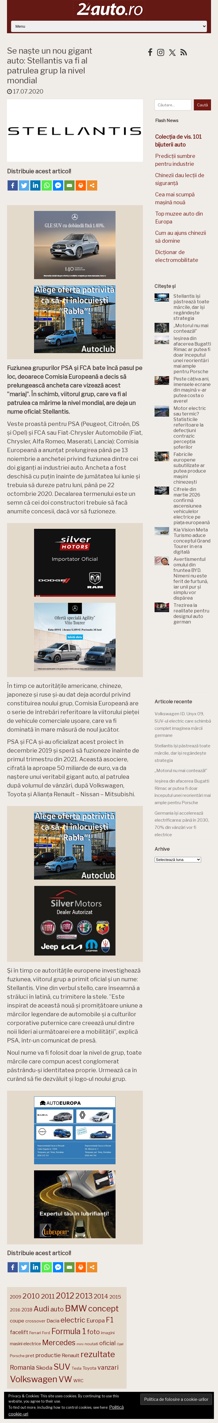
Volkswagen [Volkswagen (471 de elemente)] (33, 1379)
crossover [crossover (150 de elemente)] (35, 1321)
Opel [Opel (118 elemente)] (120, 1344)
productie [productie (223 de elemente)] (48, 1355)
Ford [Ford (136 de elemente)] (46, 1333)
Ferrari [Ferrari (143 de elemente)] (35, 1332)
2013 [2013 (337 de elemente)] (84, 1296)
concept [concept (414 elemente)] (103, 1308)
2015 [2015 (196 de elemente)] (115, 1297)
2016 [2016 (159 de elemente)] (15, 1310)
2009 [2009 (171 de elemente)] (15, 1297)
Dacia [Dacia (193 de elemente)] (53, 1321)
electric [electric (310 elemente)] (73, 1320)
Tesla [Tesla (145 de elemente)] (76, 1368)
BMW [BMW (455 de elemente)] (76, 1308)
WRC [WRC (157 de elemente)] (78, 1380)
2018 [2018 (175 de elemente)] (27, 1310)
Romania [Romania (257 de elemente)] (22, 1367)
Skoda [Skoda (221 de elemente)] (44, 1367)
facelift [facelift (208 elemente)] (19, 1332)
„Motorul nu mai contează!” (181, 770)
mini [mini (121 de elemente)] (80, 1344)
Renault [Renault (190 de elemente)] (70, 1355)
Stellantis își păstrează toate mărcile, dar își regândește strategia (182, 753)
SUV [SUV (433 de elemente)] (62, 1367)
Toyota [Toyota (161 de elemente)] (89, 1368)
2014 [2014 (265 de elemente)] (101, 1296)
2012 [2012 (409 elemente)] (65, 1296)
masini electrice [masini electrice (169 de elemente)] (25, 1343)
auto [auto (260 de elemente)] (57, 1309)
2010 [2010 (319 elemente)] (31, 1296)
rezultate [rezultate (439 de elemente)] (98, 1354)
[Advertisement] (186, 660)
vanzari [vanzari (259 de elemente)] (108, 1367)
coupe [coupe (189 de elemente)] (17, 1321)
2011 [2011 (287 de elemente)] (48, 1296)
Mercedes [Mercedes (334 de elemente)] (58, 1342)
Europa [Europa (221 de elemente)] (95, 1320)
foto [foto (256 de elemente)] (93, 1332)
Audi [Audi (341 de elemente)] (41, 1308)
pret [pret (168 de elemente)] (30, 1355)
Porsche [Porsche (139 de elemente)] (17, 1356)
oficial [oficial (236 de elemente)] (107, 1343)
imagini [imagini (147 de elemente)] (108, 1332)
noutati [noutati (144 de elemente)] (91, 1343)
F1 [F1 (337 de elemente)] (110, 1319)
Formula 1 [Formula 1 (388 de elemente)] (68, 1331)
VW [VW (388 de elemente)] (65, 1379)
